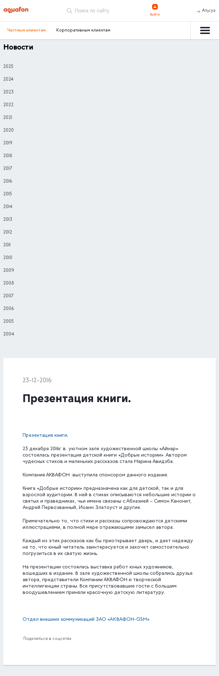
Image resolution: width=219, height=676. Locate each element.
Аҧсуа (208, 10)
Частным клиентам (26, 30)
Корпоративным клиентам (83, 30)
